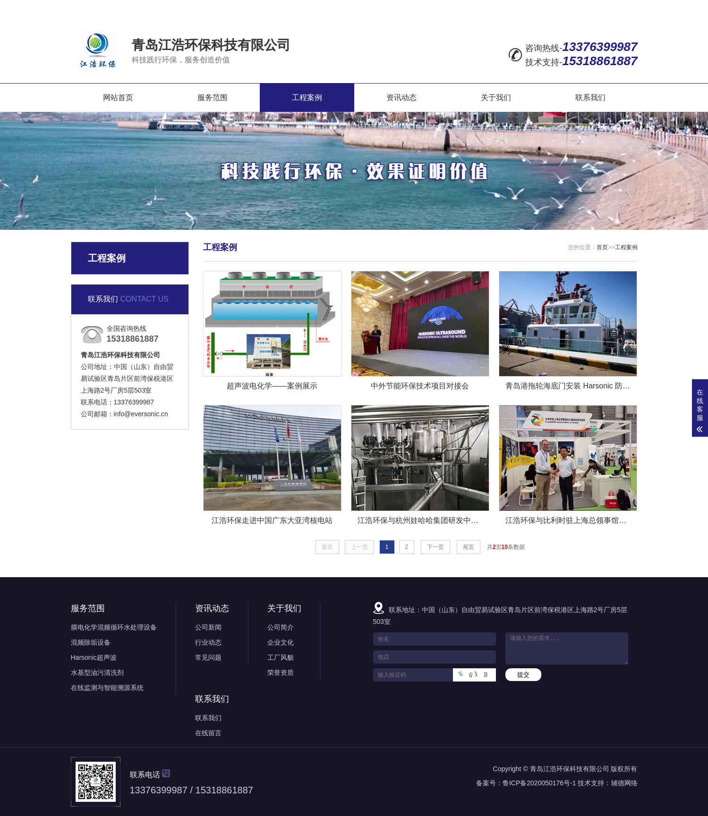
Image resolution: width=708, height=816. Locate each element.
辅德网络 (624, 783)
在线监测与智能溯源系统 (107, 687)
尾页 (468, 547)
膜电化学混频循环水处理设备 (114, 627)
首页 (602, 247)
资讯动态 (401, 97)
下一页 (435, 547)
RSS (603, 7)
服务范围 (212, 97)
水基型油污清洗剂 (97, 672)
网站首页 (118, 97)
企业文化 (280, 642)
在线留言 (522, 7)
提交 (523, 674)
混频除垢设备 (91, 642)
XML (628, 7)
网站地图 (565, 7)
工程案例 (307, 97)
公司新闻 (208, 627)
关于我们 (496, 97)
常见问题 (208, 657)
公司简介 (280, 627)
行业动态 (208, 642)
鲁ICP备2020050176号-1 (539, 783)
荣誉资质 (280, 672)
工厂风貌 (280, 657)
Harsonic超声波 (94, 657)
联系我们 (590, 97)
